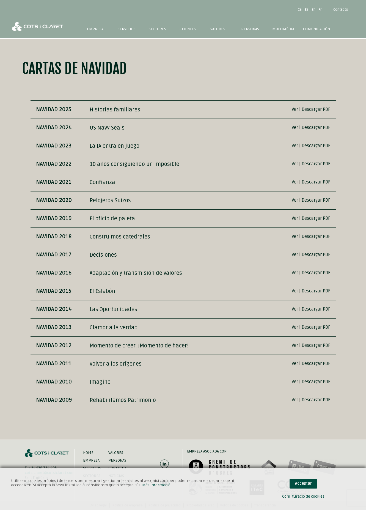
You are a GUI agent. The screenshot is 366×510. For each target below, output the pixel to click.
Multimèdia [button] (283, 29)
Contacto (340, 9)
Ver (295, 109)
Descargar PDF (316, 109)
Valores (217, 29)
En (313, 9)
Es (307, 9)
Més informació (156, 485)
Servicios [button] (127, 29)
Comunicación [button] (316, 29)
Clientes (188, 29)
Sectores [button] (157, 29)
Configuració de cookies (303, 496)
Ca (300, 9)
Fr (320, 9)
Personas (250, 29)
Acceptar (303, 483)
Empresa (95, 29)
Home (88, 452)
